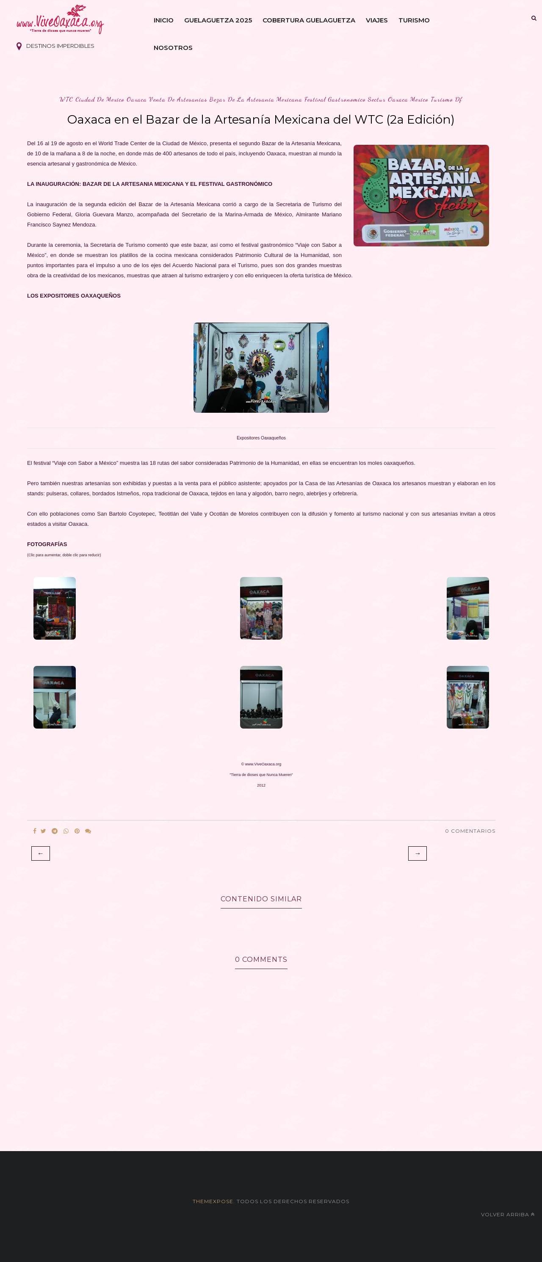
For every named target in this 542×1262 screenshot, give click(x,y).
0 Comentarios (470, 831)
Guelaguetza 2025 (218, 20)
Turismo (414, 20)
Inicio (164, 20)
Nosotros (173, 48)
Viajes (377, 20)
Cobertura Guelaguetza (309, 20)
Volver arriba (508, 1214)
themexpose (213, 1201)
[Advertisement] (271, 1118)
